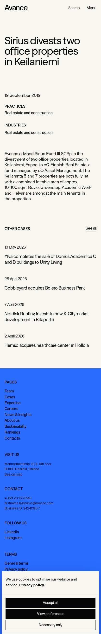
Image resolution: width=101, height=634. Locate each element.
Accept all (50, 603)
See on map (13, 474)
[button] (91, 7)
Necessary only (50, 625)
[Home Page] (16, 7)
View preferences (50, 614)
